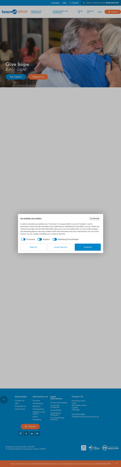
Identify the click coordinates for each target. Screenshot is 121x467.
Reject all (33, 247)
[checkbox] (27, 239)
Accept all (88, 247)
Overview (94, 218)
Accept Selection (60, 247)
